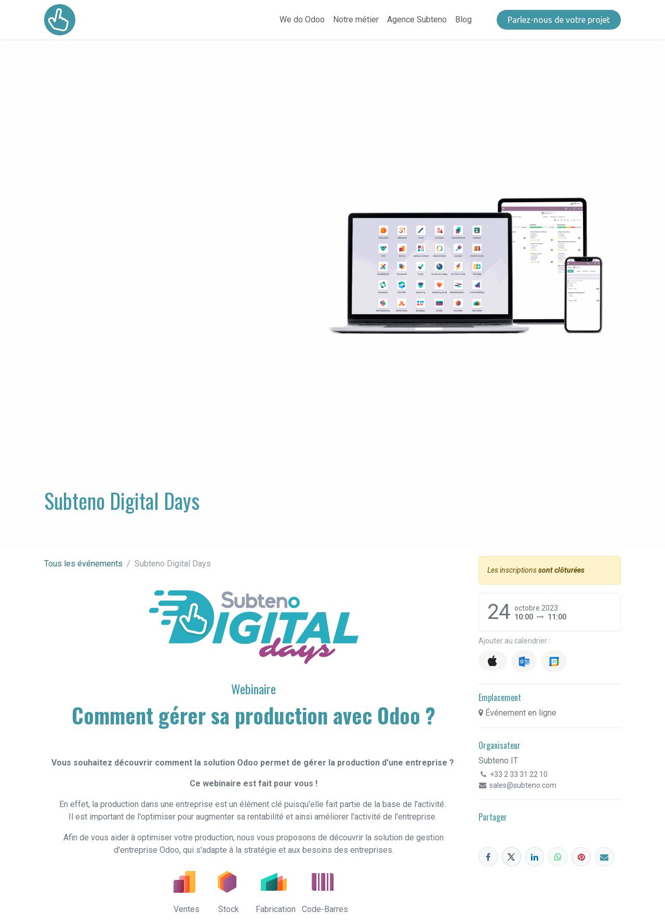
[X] (511, 856)
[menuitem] (302, 19)
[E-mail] (604, 856)
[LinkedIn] (534, 856)
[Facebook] (488, 856)
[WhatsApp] (557, 856)
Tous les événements (83, 564)
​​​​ (559, 19)
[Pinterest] (581, 856)
